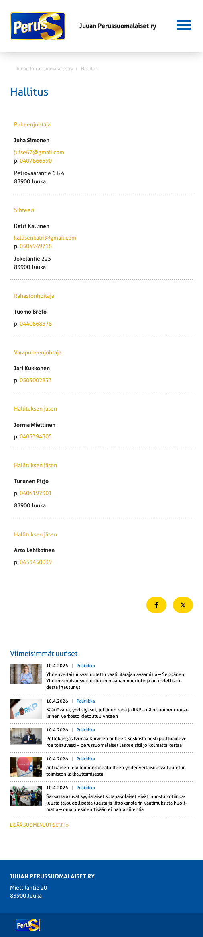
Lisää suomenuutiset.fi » (39, 825)
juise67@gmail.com (39, 152)
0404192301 (36, 493)
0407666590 (36, 160)
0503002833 (36, 380)
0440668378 (36, 323)
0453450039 (36, 562)
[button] (183, 24)
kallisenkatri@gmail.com (45, 237)
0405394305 (36, 436)
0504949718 (36, 246)
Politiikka (86, 666)
